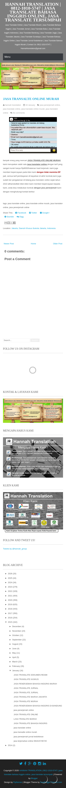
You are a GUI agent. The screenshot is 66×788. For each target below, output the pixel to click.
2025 (10, 578)
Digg (20, 217)
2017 (10, 613)
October (16, 635)
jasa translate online (11, 109)
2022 (10, 591)
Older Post (57, 243)
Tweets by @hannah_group (15, 549)
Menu (7, 57)
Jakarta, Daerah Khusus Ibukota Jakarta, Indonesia (33, 228)
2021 (10, 596)
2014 (10, 745)
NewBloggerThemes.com (51, 782)
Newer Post (9, 243)
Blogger (34, 778)
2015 (10, 622)
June (14, 648)
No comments (19, 113)
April (14, 657)
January (16, 670)
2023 (10, 587)
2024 (10, 582)
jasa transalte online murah (31, 99)
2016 (10, 618)
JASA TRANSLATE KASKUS (26, 679)
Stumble (9, 217)
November (17, 631)
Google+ (45, 213)
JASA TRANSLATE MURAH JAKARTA (30, 697)
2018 (10, 609)
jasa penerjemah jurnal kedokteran (28, 736)
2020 (10, 600)
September (17, 640)
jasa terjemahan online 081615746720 (30, 741)
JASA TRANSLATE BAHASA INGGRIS (30, 723)
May (14, 653)
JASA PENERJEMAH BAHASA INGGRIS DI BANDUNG (38, 706)
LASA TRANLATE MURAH (25, 719)
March (15, 662)
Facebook (20, 213)
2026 (10, 573)
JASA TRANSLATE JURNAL (26, 688)
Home (33, 243)
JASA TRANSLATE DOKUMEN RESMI (30, 675)
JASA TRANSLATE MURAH (26, 701)
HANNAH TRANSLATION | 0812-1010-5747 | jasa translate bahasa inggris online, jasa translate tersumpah (33, 12)
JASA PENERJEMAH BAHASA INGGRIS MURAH (35, 684)
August (15, 644)
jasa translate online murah (33, 109)
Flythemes (17, 782)
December (17, 626)
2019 (10, 604)
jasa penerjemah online (50, 105)
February (16, 666)
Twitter (33, 213)
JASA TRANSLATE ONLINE (26, 714)
